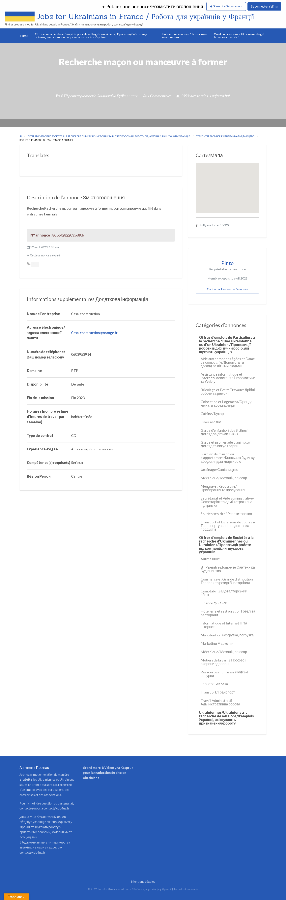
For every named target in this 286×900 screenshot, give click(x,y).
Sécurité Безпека (214, 684)
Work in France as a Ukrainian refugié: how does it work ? (239, 35)
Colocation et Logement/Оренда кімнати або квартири (226, 403)
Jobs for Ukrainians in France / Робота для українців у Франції (145, 16)
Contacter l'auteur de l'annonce (227, 289)
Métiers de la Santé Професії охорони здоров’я (223, 662)
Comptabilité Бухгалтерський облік (224, 593)
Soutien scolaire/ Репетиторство (226, 513)
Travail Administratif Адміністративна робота (220, 702)
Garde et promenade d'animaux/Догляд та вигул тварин (225, 444)
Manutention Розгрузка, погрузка (227, 635)
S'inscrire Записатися (227, 6)
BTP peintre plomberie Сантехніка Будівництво (99, 96)
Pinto (227, 263)
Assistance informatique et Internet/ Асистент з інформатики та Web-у (228, 378)
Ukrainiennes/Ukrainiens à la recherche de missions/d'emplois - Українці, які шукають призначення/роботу (227, 717)
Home (24, 35)
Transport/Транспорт (218, 692)
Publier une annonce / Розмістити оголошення (184, 35)
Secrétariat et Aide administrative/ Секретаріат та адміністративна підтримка (227, 501)
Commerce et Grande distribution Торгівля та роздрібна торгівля (227, 581)
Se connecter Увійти (264, 6)
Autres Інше (210, 559)
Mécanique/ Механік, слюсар (224, 478)
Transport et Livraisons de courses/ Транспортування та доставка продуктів (228, 525)
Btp (35, 264)
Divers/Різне (211, 422)
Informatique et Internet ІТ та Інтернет (224, 625)
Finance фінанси (214, 603)
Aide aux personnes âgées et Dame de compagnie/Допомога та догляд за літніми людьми (228, 362)
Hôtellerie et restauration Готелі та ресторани (228, 613)
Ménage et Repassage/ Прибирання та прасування (223, 488)
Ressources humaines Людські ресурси (224, 674)
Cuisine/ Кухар (212, 413)
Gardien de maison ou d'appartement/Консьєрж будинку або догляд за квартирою (228, 457)
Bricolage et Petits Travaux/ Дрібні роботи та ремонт (228, 391)
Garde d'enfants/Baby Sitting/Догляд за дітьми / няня (224, 432)
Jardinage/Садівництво (219, 469)
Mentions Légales (143, 881)
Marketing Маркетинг (218, 643)
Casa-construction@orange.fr (94, 332)
